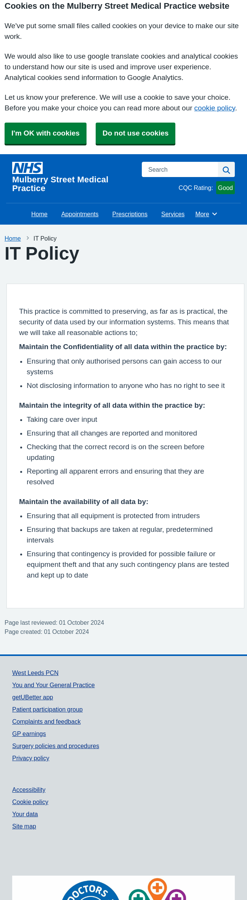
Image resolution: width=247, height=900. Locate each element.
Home (39, 214)
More (206, 214)
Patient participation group (47, 709)
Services (172, 214)
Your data (25, 814)
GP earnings (29, 734)
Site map (24, 826)
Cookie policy (30, 802)
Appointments (80, 214)
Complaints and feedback (46, 721)
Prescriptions (130, 214)
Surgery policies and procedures (55, 746)
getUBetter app (32, 697)
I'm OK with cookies (45, 133)
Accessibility (28, 790)
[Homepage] (72, 177)
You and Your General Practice (53, 685)
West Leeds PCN (35, 673)
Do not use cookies (135, 133)
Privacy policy (30, 758)
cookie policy (214, 108)
